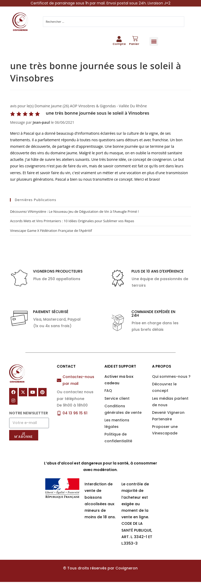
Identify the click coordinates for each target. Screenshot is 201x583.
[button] (153, 41)
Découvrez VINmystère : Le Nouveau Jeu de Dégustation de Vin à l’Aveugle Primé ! (74, 212)
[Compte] (119, 39)
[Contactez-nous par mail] (59, 381)
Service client (117, 399)
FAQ (108, 391)
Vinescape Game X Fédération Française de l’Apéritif (51, 231)
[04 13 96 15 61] (59, 414)
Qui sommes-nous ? (171, 377)
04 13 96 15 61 (75, 413)
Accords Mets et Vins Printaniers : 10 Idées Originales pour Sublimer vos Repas (72, 222)
